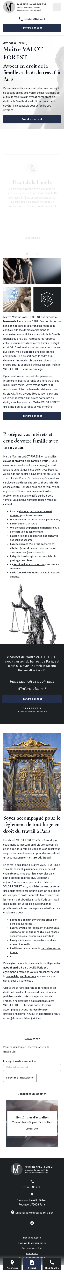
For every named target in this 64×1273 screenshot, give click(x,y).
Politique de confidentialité (32, 1243)
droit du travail (42, 857)
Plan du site (32, 1253)
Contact (32, 1268)
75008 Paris (32, 1203)
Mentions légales (32, 1237)
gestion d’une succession (29, 564)
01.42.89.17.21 (34, 19)
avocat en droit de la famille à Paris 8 (27, 461)
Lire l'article (32, 1128)
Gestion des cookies (32, 1248)
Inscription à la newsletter (19, 1061)
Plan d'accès (12, 1268)
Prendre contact (32, 27)
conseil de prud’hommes (21, 976)
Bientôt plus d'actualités (32, 1117)
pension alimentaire (41, 527)
